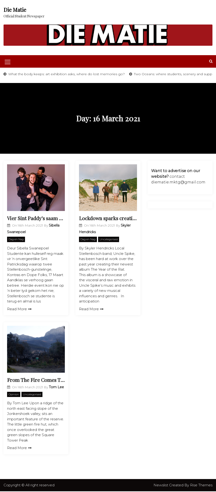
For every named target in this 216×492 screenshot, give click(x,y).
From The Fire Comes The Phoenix (36, 380)
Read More (19, 309)
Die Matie (15, 9)
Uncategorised (109, 239)
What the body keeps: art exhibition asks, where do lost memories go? (66, 74)
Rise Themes (201, 485)
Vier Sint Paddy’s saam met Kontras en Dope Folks (36, 218)
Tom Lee (56, 387)
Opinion (13, 395)
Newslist (161, 485)
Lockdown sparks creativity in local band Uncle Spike (108, 218)
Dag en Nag (16, 239)
